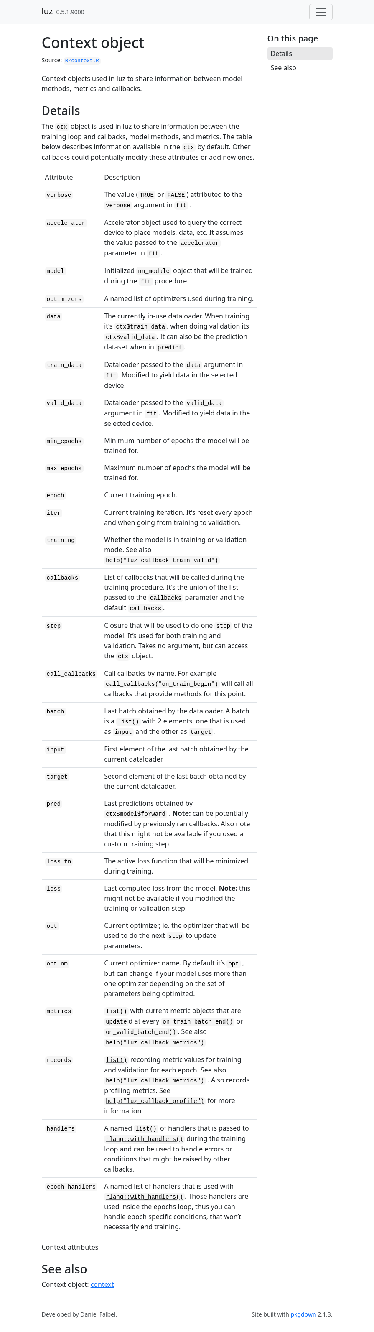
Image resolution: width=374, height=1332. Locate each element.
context (102, 1284)
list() (128, 721)
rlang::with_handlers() (144, 1139)
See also (283, 67)
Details (281, 53)
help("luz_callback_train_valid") (162, 560)
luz (47, 11)
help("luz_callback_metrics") (155, 1042)
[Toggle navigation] (321, 12)
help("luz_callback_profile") (155, 1101)
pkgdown (303, 1314)
